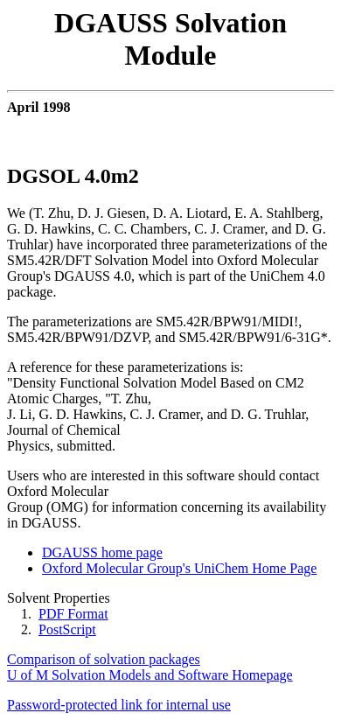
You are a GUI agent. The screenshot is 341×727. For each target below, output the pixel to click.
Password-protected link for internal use (119, 704)
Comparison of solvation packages (103, 659)
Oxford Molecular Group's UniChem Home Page (179, 568)
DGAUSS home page (102, 552)
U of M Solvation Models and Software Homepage (150, 675)
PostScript (67, 629)
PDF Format (73, 613)
